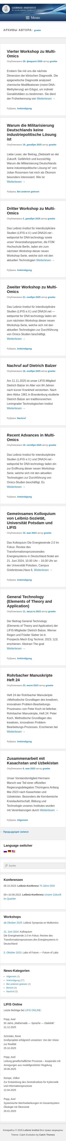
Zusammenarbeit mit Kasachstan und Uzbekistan (32, 760)
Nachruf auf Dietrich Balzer (31, 365)
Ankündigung (24, 108)
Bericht (9, 987)
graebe (37, 30)
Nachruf (21, 418)
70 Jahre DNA (47, 885)
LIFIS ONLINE (33, 1010)
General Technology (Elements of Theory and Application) (29, 601)
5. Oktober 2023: (13, 952)
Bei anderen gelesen (28, 191)
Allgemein (22, 820)
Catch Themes (47, 1134)
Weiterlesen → (46, 98)
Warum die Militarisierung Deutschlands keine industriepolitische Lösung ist (31, 132)
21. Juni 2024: (11, 931)
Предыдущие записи (14, 831)
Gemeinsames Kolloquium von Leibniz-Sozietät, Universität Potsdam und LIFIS (31, 520)
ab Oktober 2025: (13, 922)
